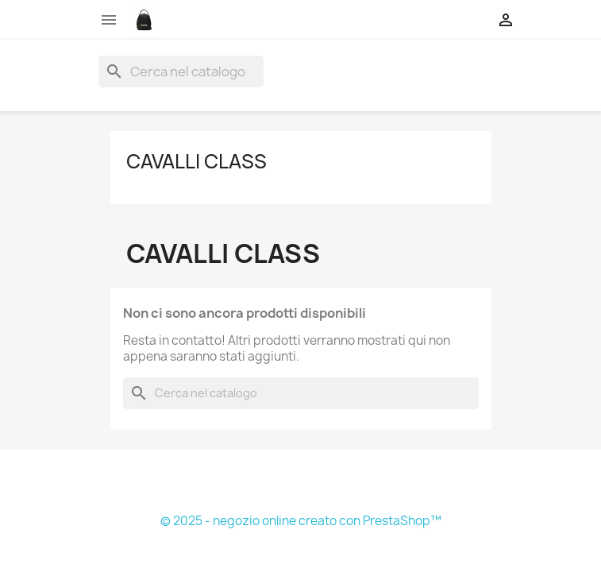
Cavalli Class (196, 161)
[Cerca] (181, 71)
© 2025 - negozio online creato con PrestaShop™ (300, 520)
